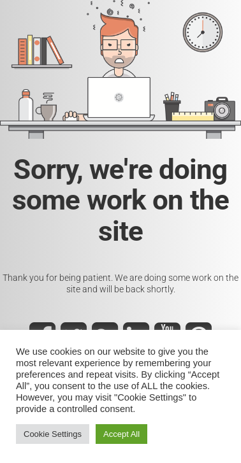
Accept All (121, 434)
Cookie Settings (53, 434)
